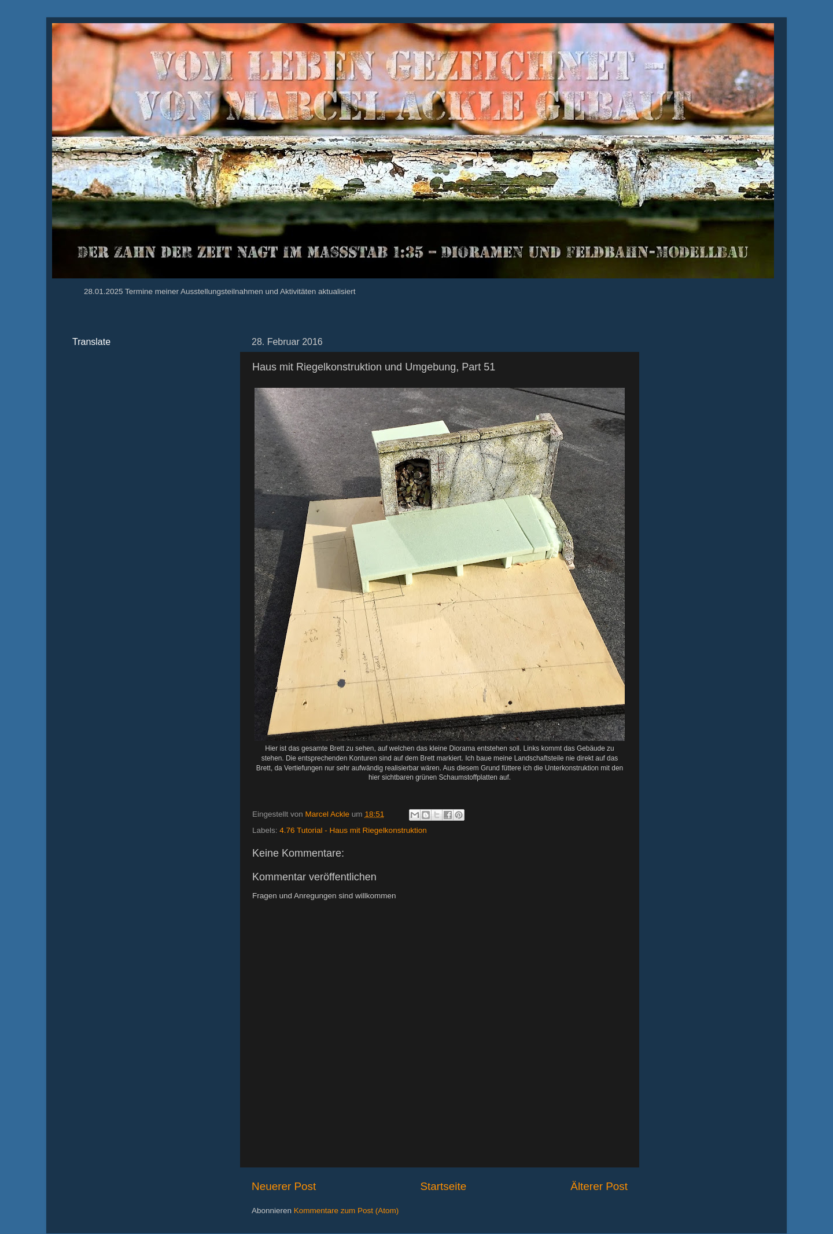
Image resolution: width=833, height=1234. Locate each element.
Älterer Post (599, 1186)
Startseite (443, 1186)
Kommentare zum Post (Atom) (346, 1210)
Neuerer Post (284, 1186)
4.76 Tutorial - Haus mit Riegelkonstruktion (352, 830)
